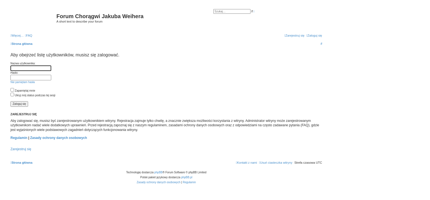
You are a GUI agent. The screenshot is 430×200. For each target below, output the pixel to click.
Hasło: (14, 72)
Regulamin (18, 138)
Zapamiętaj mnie (22, 90)
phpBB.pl (186, 177)
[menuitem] (28, 35)
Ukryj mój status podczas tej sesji (32, 95)
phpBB (158, 172)
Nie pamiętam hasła (22, 82)
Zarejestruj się (20, 149)
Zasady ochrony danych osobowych (58, 138)
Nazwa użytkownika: (23, 63)
